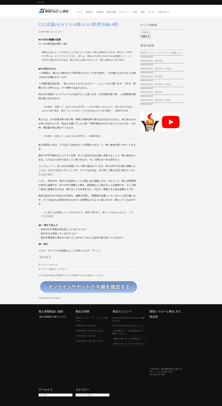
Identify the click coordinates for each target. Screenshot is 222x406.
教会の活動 (111, 12)
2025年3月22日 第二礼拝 (152, 76)
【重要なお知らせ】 (120, 339)
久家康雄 (133, 339)
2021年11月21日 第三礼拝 (122, 326)
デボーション (124, 12)
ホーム (80, 12)
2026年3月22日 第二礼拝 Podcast (155, 84)
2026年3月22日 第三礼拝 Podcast (155, 69)
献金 (143, 12)
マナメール (53, 265)
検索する (146, 36)
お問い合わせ (163, 12)
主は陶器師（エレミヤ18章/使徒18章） (127, 331)
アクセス (151, 12)
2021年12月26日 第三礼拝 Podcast (126, 318)
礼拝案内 (100, 12)
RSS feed (40, 2)
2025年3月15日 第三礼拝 (152, 92)
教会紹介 (89, 12)
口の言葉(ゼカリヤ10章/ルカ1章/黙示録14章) (79, 24)
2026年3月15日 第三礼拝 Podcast (155, 100)
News (135, 12)
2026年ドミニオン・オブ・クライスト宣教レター (160, 53)
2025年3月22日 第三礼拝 (151, 61)
